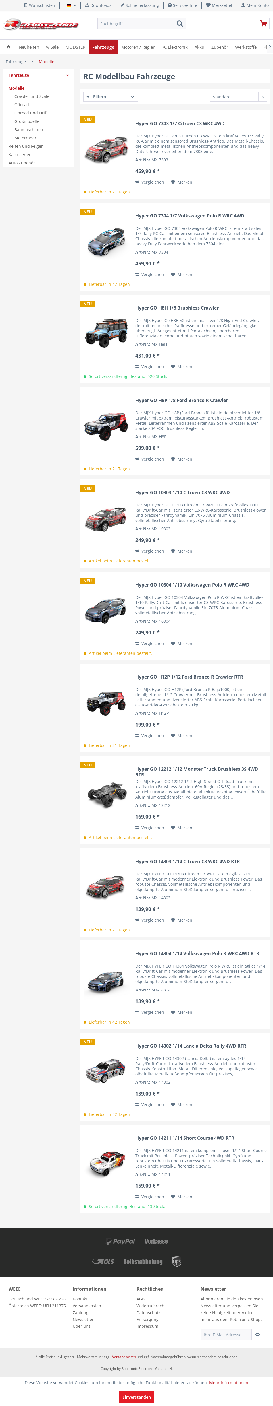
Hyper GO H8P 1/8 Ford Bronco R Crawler (181, 400)
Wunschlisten (39, 5)
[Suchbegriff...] (141, 23)
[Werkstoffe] (246, 47)
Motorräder (25, 138)
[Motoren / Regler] (138, 47)
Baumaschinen (28, 129)
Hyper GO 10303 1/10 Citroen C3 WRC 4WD (182, 493)
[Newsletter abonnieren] (257, 1334)
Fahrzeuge (19, 75)
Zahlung (81, 1312)
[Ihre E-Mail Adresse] (226, 1334)
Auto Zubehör (22, 163)
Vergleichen (149, 182)
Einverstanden (136, 1397)
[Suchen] (180, 23)
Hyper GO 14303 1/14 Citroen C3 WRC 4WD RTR (187, 862)
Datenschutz (148, 1312)
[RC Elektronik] (174, 47)
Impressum (147, 1326)
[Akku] (199, 47)
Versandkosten (87, 1305)
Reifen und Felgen (26, 146)
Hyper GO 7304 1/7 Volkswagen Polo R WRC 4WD (189, 216)
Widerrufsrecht (151, 1305)
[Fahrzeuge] (103, 47)
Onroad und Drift (31, 113)
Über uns (82, 1326)
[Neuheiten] (29, 47)
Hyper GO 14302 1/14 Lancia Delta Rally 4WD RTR (190, 1046)
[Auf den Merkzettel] (181, 182)
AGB (140, 1299)
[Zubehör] (220, 47)
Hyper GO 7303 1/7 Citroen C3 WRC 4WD (180, 124)
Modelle (16, 88)
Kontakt (80, 1299)
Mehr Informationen (228, 1382)
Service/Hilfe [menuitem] (182, 5)
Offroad (21, 104)
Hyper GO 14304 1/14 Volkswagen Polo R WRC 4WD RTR (197, 954)
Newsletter (83, 1319)
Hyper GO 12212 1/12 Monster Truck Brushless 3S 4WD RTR (196, 772)
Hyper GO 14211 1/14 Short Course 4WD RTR (184, 1138)
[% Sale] (52, 47)
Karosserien (20, 154)
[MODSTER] (75, 47)
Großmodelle (26, 121)
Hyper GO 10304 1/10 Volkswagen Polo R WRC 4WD (192, 585)
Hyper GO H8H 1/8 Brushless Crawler (177, 308)
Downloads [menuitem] (98, 5)
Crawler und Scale (31, 96)
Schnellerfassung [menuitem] (139, 5)
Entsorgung (147, 1319)
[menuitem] (219, 5)
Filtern (96, 96)
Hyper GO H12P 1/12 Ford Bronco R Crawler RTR (189, 677)
